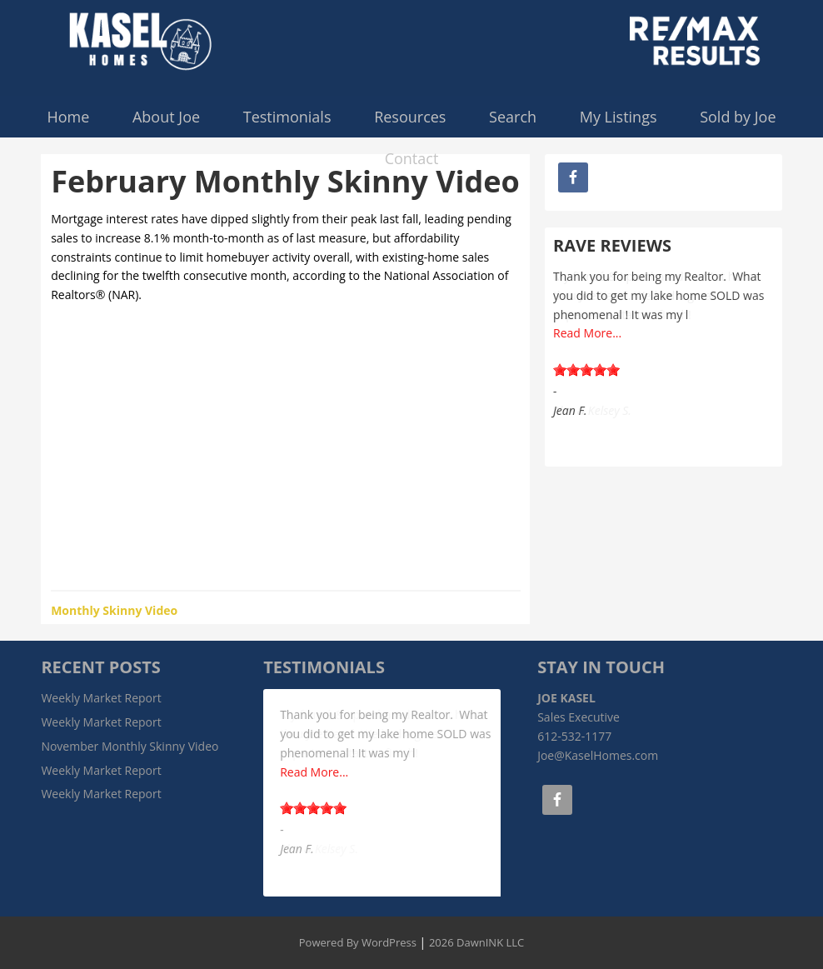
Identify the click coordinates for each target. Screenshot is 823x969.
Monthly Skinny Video (114, 610)
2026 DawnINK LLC (476, 942)
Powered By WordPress (357, 942)
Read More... (587, 333)
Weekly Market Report (101, 698)
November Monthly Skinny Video (129, 746)
